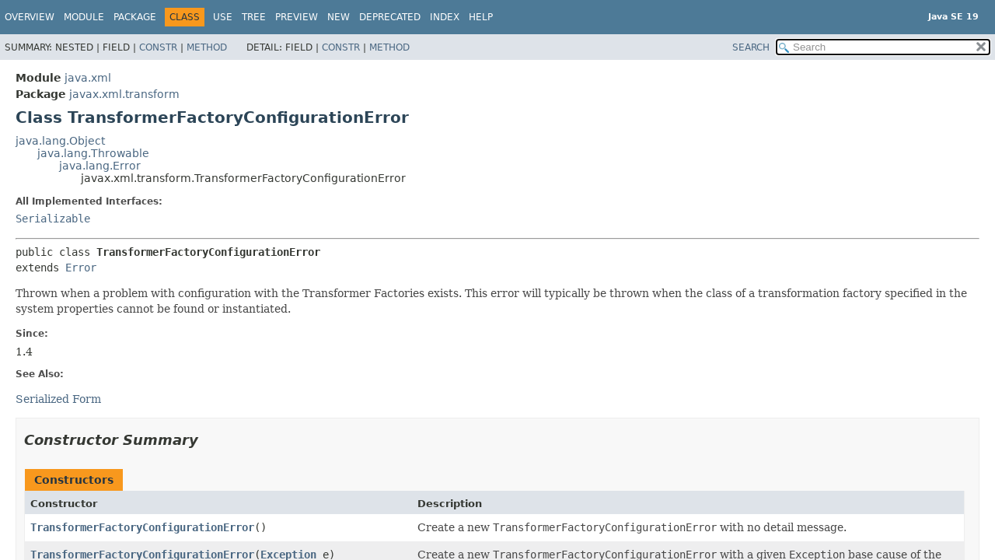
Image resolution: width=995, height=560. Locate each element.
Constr (158, 47)
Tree (254, 17)
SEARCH (751, 47)
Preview (296, 17)
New (338, 17)
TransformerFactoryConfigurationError (142, 527)
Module (84, 17)
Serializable (53, 218)
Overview (29, 17)
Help (481, 17)
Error (80, 267)
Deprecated (390, 17)
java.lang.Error (100, 165)
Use (222, 17)
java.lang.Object (60, 141)
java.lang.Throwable (93, 153)
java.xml (88, 78)
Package (134, 17)
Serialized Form (58, 399)
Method (207, 47)
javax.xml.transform (124, 94)
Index (444, 17)
